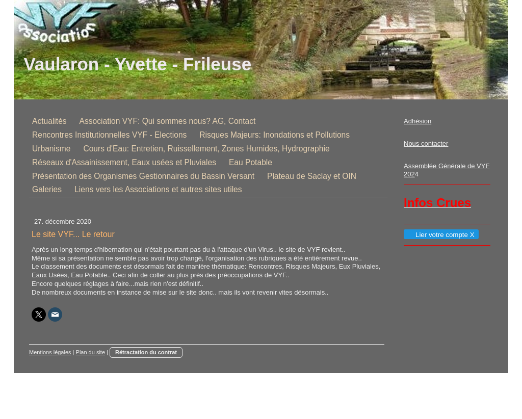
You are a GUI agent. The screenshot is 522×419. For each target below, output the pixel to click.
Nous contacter (426, 143)
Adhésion (417, 121)
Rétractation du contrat (146, 352)
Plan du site (90, 352)
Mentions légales (50, 352)
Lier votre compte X (441, 235)
